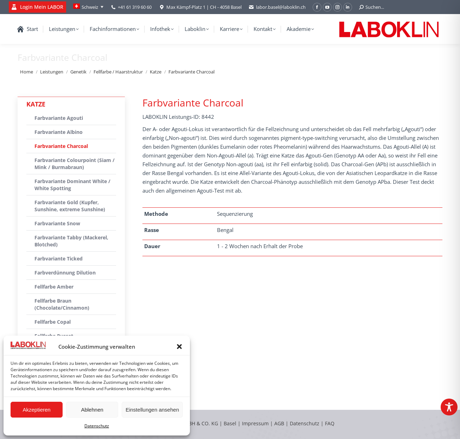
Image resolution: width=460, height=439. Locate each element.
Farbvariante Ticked (58, 258)
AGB (280, 423)
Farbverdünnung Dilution (65, 272)
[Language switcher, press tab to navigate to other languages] (88, 7)
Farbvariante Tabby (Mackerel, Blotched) (71, 241)
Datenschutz (96, 426)
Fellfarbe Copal (52, 321)
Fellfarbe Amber (54, 286)
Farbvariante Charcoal (61, 146)
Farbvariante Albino (58, 132)
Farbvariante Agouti (58, 118)
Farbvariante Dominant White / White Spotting (72, 185)
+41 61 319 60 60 (135, 7)
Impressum (255, 423)
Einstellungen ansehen (152, 410)
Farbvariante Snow (57, 223)
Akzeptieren (36, 410)
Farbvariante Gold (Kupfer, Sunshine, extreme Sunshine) (69, 206)
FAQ (329, 423)
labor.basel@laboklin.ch (277, 7)
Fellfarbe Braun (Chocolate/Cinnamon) (61, 304)
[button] (179, 346)
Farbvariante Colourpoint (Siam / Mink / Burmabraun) (74, 163)
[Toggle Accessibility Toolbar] (449, 407)
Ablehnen (92, 410)
